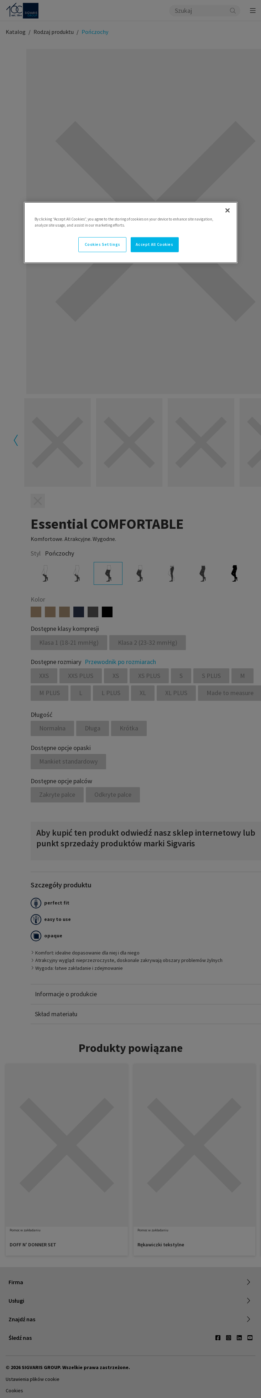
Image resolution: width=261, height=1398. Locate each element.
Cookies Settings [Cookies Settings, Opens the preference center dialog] (102, 244)
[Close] (227, 210)
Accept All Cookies (154, 244)
